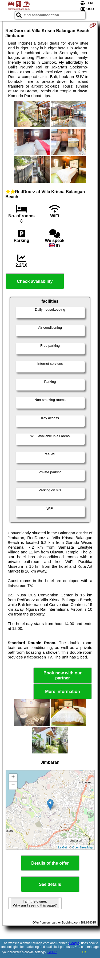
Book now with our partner (62, 675)
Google (74, 943)
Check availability (35, 281)
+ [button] (13, 778)
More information (62, 691)
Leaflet (62, 847)
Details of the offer (50, 863)
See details (50, 884)
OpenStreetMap (82, 847)
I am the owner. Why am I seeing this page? (35, 903)
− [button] (13, 786)
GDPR (52, 952)
